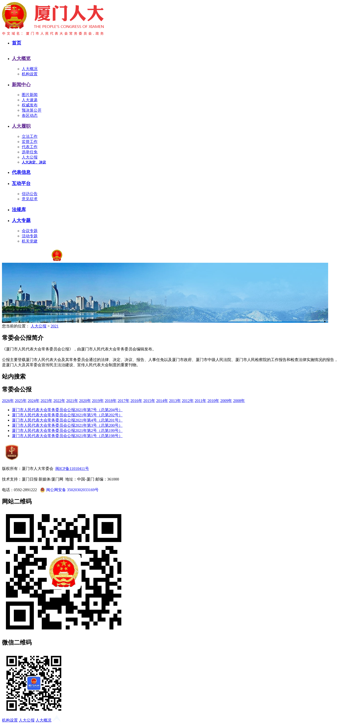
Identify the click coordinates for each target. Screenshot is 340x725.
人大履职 (21, 126)
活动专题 (30, 236)
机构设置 (30, 74)
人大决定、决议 (34, 162)
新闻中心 (21, 84)
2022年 (59, 401)
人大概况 (30, 69)
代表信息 (21, 172)
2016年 (136, 401)
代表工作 (30, 147)
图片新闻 (30, 95)
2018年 (111, 401)
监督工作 (30, 142)
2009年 (226, 401)
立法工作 (30, 136)
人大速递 (30, 100)
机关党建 (30, 241)
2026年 (8, 401)
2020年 (85, 401)
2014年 (162, 401)
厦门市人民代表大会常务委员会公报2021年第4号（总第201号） (67, 420)
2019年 (98, 401)
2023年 (46, 401)
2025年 (21, 401)
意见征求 (30, 199)
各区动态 (30, 115)
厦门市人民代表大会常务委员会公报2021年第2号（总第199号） (67, 430)
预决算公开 (32, 110)
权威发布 (30, 105)
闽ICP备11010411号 (72, 468)
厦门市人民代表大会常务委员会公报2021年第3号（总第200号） (67, 425)
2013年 (175, 401)
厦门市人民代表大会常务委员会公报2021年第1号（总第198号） (67, 436)
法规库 (19, 209)
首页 (16, 42)
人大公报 (30, 157)
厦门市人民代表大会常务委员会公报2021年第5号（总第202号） (67, 415)
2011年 (200, 401)
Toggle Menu (8, 7)
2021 (55, 326)
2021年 (72, 401)
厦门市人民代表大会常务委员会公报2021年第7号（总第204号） (67, 410)
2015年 (149, 401)
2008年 (239, 401)
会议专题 (30, 231)
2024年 (34, 401)
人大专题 (21, 220)
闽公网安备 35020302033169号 (69, 489)
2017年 (123, 401)
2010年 (213, 401)
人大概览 (21, 58)
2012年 (188, 401)
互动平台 (21, 183)
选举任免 (30, 152)
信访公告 (30, 194)
